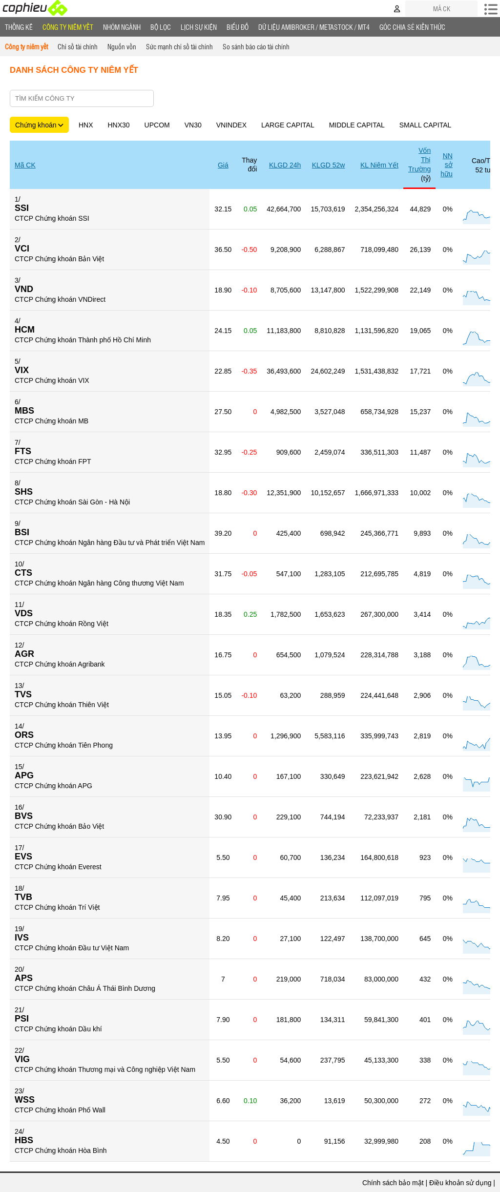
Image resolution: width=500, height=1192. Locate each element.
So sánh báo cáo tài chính (256, 46)
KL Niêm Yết (379, 165)
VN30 (193, 125)
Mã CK (25, 165)
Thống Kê (19, 26)
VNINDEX (231, 125)
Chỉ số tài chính (78, 46)
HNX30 (118, 125)
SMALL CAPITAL (425, 125)
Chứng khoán (39, 125)
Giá (223, 165)
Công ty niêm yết (67, 26)
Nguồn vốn (121, 46)
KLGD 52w (328, 165)
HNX (86, 125)
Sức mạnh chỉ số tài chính (179, 46)
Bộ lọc (160, 26)
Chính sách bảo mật (393, 1183)
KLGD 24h (285, 165)
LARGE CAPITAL (287, 125)
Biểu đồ (238, 26)
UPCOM (157, 125)
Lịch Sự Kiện (199, 26)
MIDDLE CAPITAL (357, 125)
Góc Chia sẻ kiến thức (412, 26)
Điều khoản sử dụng (460, 1183)
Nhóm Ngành (122, 26)
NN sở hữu (446, 165)
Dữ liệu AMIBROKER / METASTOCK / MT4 (314, 26)
